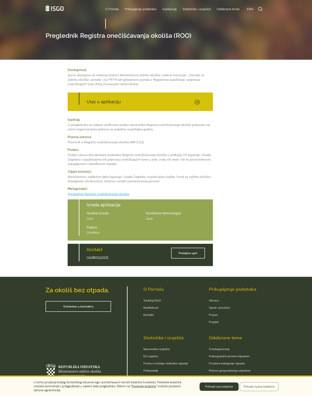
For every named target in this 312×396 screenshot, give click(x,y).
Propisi (213, 315)
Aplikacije (169, 9)
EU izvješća (150, 356)
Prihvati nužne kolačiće (259, 387)
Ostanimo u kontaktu (78, 306)
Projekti (214, 322)
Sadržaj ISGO (152, 300)
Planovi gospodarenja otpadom (230, 370)
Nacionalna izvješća (156, 349)
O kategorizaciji (219, 349)
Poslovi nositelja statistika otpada (165, 363)
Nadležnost (150, 307)
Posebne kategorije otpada (227, 363)
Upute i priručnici (219, 307)
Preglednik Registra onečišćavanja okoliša (98, 194)
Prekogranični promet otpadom (229, 356)
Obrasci (214, 300)
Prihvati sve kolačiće (219, 387)
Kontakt (148, 315)
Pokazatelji (150, 370)
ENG (250, 9)
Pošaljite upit (188, 253)
